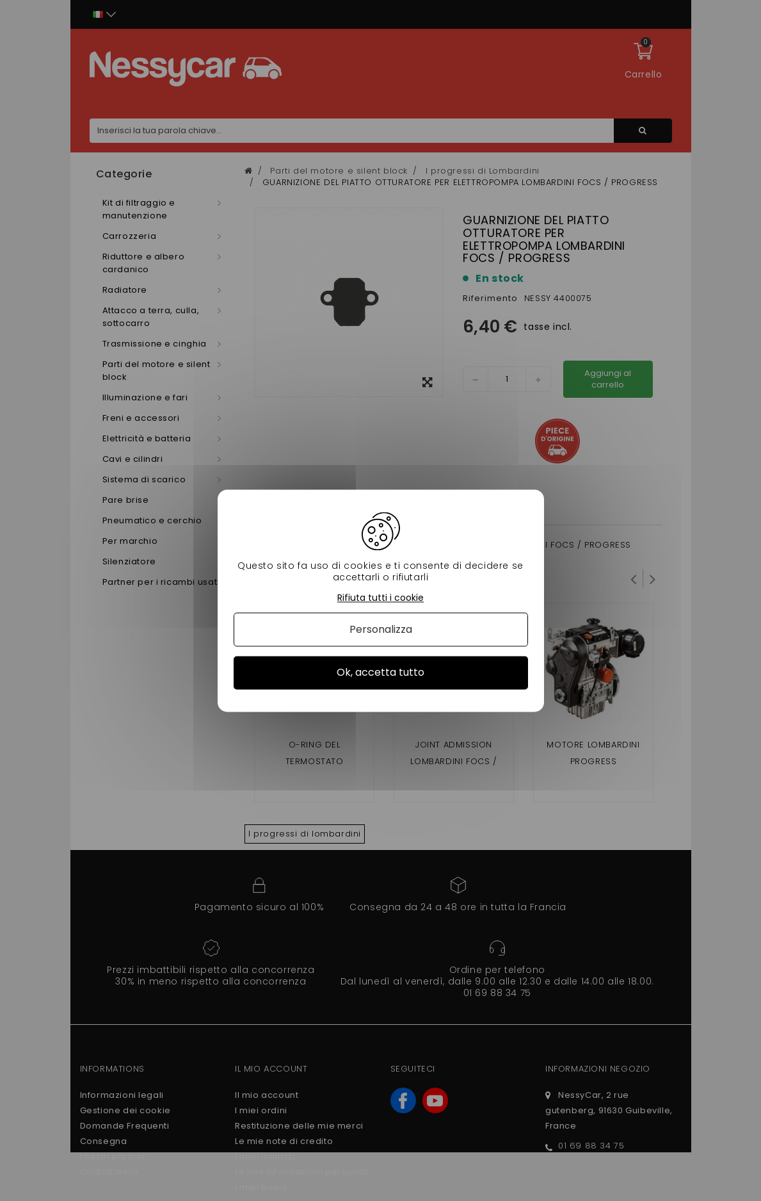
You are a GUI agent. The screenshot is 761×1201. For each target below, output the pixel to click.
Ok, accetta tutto (380, 673)
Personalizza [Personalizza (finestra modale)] (380, 630)
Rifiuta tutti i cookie (380, 597)
